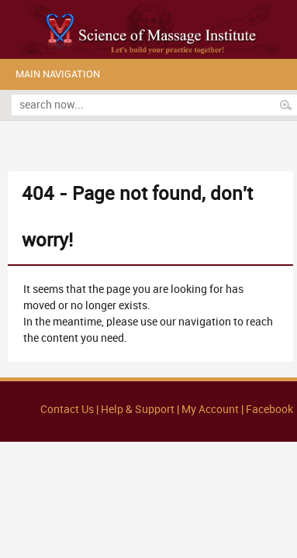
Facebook (269, 409)
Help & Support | (141, 409)
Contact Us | (70, 409)
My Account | (212, 409)
